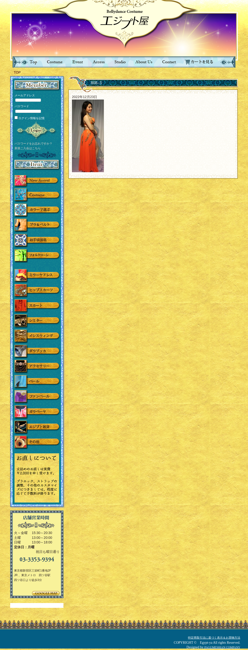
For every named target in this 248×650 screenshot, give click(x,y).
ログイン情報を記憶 (30, 118)
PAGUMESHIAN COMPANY (222, 647)
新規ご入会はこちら (28, 148)
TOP (17, 72)
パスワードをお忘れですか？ (33, 143)
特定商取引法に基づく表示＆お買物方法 (214, 637)
